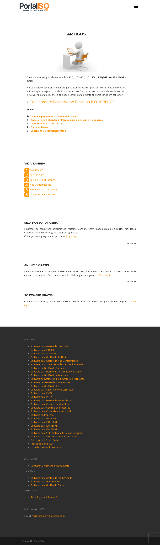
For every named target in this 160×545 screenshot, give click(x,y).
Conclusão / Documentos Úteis (48, 130)
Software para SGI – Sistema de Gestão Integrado (57, 432)
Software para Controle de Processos (50, 407)
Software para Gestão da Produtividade (51, 477)
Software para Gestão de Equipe (48, 485)
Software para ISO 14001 (44, 422)
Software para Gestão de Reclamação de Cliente (56, 371)
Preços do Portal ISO (42, 443)
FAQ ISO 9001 (37, 175)
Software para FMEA (41, 393)
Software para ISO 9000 (43, 418)
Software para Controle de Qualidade (50, 404)
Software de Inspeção (42, 414)
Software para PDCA (41, 396)
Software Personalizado (43, 353)
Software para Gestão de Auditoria (49, 357)
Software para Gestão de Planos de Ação (52, 400)
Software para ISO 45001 (44, 425)
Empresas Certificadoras (42, 194)
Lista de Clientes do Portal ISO (47, 447)
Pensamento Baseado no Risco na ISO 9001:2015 (73, 102)
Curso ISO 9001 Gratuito (42, 179)
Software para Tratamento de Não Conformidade (57, 364)
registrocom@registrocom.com (48, 515)
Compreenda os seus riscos (47, 123)
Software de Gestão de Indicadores (49, 375)
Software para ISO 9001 (43, 350)
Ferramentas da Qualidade (44, 189)
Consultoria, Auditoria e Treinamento (50, 465)
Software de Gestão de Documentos (50, 368)
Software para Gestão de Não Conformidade (54, 360)
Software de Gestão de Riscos (46, 386)
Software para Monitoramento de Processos (54, 436)
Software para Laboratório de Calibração (52, 389)
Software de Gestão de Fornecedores (50, 382)
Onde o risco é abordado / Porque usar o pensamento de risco (67, 119)
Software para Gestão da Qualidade (49, 346)
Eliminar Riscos (39, 127)
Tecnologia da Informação (45, 497)
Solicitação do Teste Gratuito (46, 440)
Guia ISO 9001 (37, 170)
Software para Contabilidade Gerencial (51, 411)
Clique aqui (71, 236)
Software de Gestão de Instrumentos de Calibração (58, 378)
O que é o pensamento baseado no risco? (54, 116)
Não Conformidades (40, 184)
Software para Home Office (45, 481)
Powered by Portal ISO (33, 541)
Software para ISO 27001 (44, 429)
